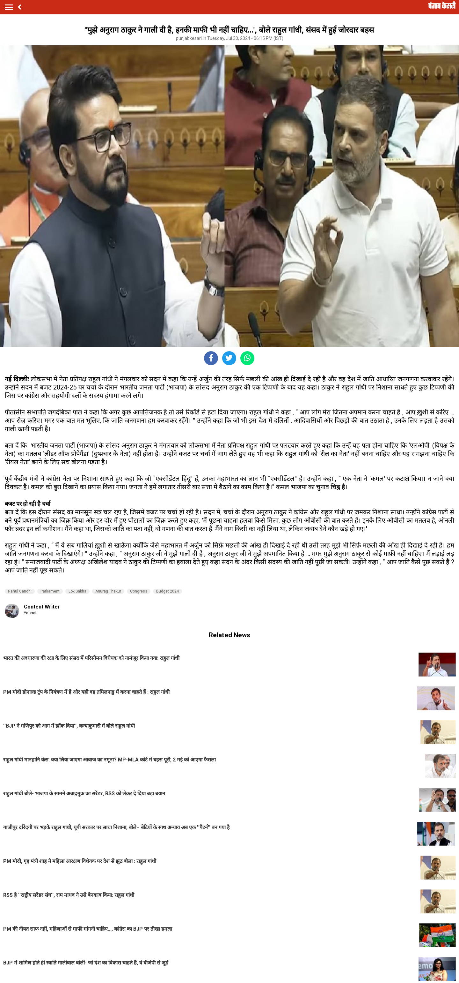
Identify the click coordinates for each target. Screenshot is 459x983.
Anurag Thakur (108, 591)
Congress (138, 591)
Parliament (50, 591)
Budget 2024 (167, 591)
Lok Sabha (77, 591)
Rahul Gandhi (20, 591)
